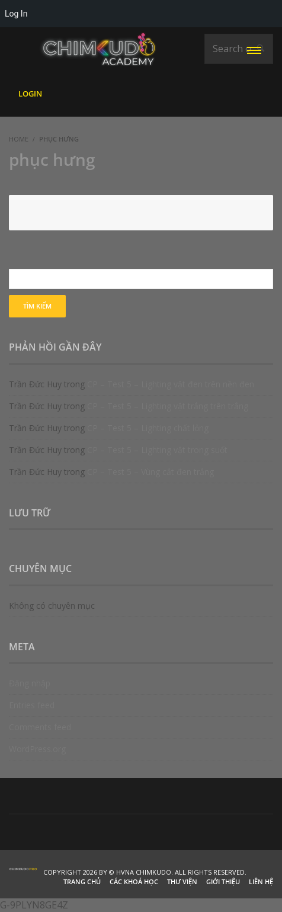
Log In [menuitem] (16, 13)
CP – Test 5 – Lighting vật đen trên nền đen (170, 384)
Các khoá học (134, 881)
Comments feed (40, 727)
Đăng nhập (29, 683)
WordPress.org (37, 748)
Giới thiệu (223, 881)
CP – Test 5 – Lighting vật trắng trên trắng (167, 406)
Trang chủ (82, 881)
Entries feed (32, 705)
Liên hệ (261, 881)
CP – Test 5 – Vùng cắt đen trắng (150, 471)
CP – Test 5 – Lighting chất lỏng (148, 427)
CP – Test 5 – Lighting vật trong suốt (157, 449)
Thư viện (182, 881)
